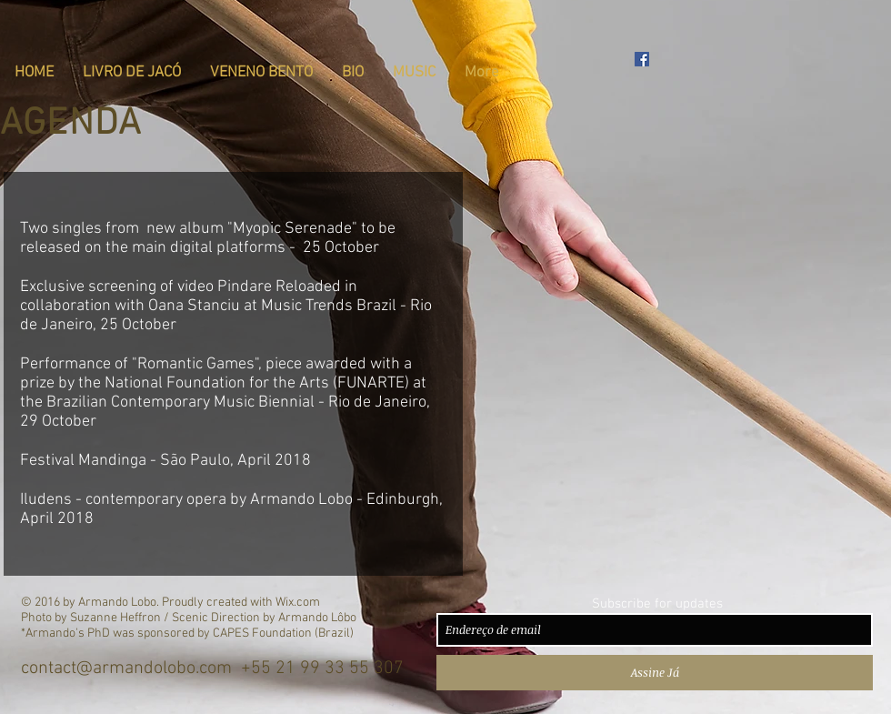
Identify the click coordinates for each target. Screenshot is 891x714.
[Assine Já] (654, 672)
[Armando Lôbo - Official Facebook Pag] (642, 59)
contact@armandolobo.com (126, 668)
